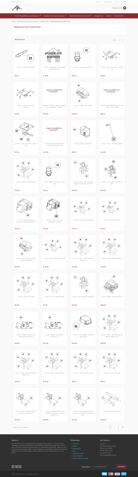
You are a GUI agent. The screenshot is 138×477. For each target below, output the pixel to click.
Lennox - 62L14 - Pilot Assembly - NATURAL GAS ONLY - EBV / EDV (83, 183)
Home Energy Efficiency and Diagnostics (28, 16)
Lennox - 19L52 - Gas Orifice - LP (83, 67)
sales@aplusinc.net (110, 455)
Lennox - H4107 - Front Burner (112, 411)
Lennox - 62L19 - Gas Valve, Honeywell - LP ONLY (54, 221)
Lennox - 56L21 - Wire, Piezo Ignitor (112, 144)
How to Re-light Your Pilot (80, 458)
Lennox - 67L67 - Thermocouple (83, 220)
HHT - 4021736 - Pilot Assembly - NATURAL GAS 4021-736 (54, 144)
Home (13, 21)
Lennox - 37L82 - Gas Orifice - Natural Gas (26, 144)
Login (116, 2)
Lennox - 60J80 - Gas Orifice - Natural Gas (55, 183)
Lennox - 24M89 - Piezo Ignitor (83, 105)
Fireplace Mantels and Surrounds (80, 16)
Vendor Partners (77, 456)
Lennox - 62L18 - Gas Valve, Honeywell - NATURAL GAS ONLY (26, 221)
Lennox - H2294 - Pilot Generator (55, 373)
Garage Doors (98, 16)
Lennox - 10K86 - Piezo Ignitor (26, 67)
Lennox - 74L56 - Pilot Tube (26, 296)
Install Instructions (78, 453)
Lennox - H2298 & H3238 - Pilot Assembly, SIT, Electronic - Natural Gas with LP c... (55, 413)
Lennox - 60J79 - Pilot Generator (26, 182)
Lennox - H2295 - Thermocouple (83, 373)
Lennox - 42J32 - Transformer (83, 144)
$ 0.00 (120, 8)
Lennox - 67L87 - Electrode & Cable (54, 258)
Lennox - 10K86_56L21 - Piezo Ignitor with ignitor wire (55, 68)
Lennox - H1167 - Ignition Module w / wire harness (83, 335)
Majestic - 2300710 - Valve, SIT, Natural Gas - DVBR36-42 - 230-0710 (54, 106)
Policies (74, 446)
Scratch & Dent (118, 16)
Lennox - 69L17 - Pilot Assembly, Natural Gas (83, 259)
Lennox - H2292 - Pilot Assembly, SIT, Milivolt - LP (26, 374)
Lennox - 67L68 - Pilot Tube (112, 220)
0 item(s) (115, 8)
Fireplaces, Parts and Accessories (55, 16)
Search (98, 2)
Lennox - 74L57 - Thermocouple (54, 296)
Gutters (108, 16)
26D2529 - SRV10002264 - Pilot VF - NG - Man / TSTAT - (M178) (112, 106)
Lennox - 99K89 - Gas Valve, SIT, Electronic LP (54, 335)
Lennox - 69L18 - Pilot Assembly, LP (112, 258)
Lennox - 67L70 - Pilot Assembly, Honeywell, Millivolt (26, 259)
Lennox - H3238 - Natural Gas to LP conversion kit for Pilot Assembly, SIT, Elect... (83, 413)
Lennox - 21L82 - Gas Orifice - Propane (26, 106)
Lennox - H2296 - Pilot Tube (112, 373)
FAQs (74, 451)
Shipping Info (76, 448)
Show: (115, 40)
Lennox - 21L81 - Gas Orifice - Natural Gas (112, 68)
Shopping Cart (107, 2)
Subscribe (121, 466)
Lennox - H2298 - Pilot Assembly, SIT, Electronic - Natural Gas (26, 412)
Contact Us (75, 443)
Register (123, 2)
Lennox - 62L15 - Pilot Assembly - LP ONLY (112, 183)
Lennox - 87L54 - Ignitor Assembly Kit (83, 296)
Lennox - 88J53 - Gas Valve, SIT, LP (112, 296)
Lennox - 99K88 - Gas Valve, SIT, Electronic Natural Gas (26, 335)
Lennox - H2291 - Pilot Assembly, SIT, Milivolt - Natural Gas (112, 335)
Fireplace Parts (44, 21)
